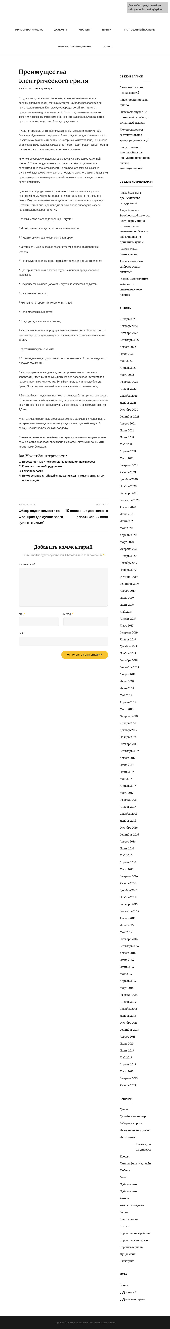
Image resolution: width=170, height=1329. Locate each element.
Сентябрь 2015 (129, 911)
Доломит (60, 29)
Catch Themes (108, 1322)
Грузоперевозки (32, 471)
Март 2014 (126, 987)
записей (128, 1292)
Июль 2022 (127, 353)
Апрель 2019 (128, 618)
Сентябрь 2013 (129, 1029)
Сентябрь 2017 (129, 751)
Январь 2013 (128, 1085)
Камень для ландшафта (74, 46)
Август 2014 (127, 953)
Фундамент (127, 1254)
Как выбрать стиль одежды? (131, 267)
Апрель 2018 (128, 702)
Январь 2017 (128, 806)
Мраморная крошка (29, 29)
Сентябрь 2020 (130, 500)
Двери (124, 1109)
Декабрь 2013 (128, 1008)
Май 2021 (126, 444)
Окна (123, 1177)
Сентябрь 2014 (129, 946)
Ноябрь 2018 (128, 653)
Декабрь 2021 (128, 395)
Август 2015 (127, 918)
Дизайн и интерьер (133, 1116)
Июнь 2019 (127, 604)
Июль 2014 (127, 960)
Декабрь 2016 (128, 813)
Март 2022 (127, 374)
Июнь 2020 (127, 521)
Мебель (125, 1170)
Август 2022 (128, 347)
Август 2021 (127, 423)
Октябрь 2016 (129, 827)
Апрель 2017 (128, 785)
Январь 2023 (128, 319)
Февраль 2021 (129, 465)
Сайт (22, 633)
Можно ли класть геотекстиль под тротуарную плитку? (134, 135)
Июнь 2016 (127, 848)
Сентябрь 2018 (129, 667)
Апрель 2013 (128, 1064)
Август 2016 (127, 841)
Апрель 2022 (128, 367)
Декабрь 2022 (129, 326)
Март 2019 (126, 625)
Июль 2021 (127, 430)
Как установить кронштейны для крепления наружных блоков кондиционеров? (135, 157)
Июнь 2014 (127, 967)
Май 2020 (126, 528)
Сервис (124, 1212)
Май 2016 (126, 855)
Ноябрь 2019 (128, 569)
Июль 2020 (127, 514)
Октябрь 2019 (129, 576)
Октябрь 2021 (129, 409)
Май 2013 (126, 1057)
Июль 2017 (127, 765)
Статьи (124, 1226)
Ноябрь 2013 (128, 1015)
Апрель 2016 (128, 862)
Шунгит (107, 29)
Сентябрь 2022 (129, 340)
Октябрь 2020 (129, 493)
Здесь (99, 172)
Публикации (128, 1184)
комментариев (132, 1299)
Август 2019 (127, 590)
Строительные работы (135, 1233)
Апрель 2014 (128, 980)
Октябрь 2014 (129, 939)
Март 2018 (126, 709)
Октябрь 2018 (129, 660)
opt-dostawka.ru (80, 1322)
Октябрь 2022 (129, 333)
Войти (124, 1285)
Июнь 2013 (127, 1050)
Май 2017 (126, 778)
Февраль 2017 (129, 799)
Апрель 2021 (128, 451)
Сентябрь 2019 (129, 583)
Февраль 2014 (129, 994)
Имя (22, 613)
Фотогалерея (128, 254)
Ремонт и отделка (132, 1205)
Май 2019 (126, 611)
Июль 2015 (127, 925)
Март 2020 (127, 542)
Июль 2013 (127, 1043)
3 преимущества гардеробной (130, 198)
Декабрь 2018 (128, 646)
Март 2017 (126, 792)
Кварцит (84, 29)
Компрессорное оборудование (42, 466)
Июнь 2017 (127, 771)
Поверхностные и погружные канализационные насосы (58, 461)
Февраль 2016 (129, 876)
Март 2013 (126, 1071)
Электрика (127, 1261)
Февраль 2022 (129, 381)
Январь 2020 (128, 556)
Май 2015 (126, 932)
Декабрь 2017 (128, 730)
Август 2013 (127, 1036)
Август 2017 (127, 758)
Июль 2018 (127, 681)
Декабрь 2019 (128, 562)
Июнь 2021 (127, 437)
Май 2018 (126, 695)
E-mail (68, 613)
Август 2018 (127, 674)
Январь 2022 (128, 388)
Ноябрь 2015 (128, 897)
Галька (108, 46)
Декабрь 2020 (129, 479)
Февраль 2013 (129, 1078)
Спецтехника (129, 1219)
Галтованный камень (139, 29)
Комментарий (27, 564)
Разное (124, 1198)
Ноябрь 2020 (128, 486)
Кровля (124, 1156)
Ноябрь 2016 (128, 820)
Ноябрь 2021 (128, 402)
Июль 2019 (127, 597)
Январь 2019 (128, 639)
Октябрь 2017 (128, 744)
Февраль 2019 (129, 632)
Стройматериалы (131, 1247)
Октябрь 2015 (129, 904)
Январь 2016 (128, 883)
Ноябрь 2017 (128, 737)
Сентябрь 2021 (129, 416)
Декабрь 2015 (128, 890)
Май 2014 (126, 974)
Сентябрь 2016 (129, 834)
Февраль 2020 (129, 549)
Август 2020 (128, 507)
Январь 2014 (128, 1001)
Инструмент (128, 1137)
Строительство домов (134, 1240)
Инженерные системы (135, 1130)
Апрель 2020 (128, 535)
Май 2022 (126, 360)
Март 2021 (126, 458)
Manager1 (48, 88)
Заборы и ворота (131, 1123)
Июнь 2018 (127, 688)
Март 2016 (126, 869)
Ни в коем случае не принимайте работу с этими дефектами (134, 117)
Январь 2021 (128, 472)
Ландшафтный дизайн (135, 1163)
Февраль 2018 (129, 716)
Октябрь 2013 (129, 1022)
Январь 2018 (128, 723)
